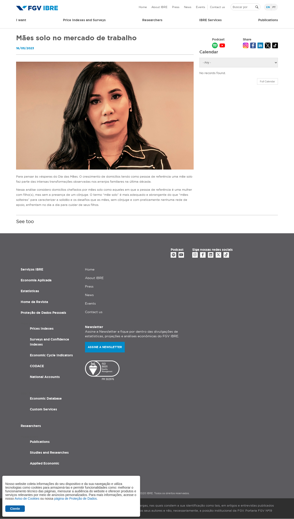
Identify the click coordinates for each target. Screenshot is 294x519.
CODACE (37, 366)
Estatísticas (30, 291)
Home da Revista (34, 302)
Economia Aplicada (36, 280)
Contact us (217, 7)
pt (274, 7)
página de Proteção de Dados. (76, 498)
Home (143, 7)
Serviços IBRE (32, 269)
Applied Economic (44, 463)
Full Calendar (267, 81)
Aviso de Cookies (26, 498)
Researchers (152, 20)
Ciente (15, 508)
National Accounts (45, 377)
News (187, 7)
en (268, 7)
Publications (40, 442)
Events (200, 7)
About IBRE (159, 7)
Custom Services (43, 409)
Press (175, 7)
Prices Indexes (42, 328)
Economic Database (46, 398)
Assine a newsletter (105, 347)
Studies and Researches (49, 452)
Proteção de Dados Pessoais (43, 312)
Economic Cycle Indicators (51, 355)
